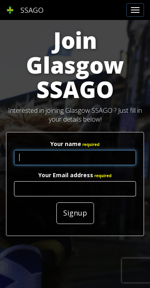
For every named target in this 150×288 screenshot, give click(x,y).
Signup (75, 213)
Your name (65, 144)
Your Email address (65, 175)
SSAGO (25, 10)
